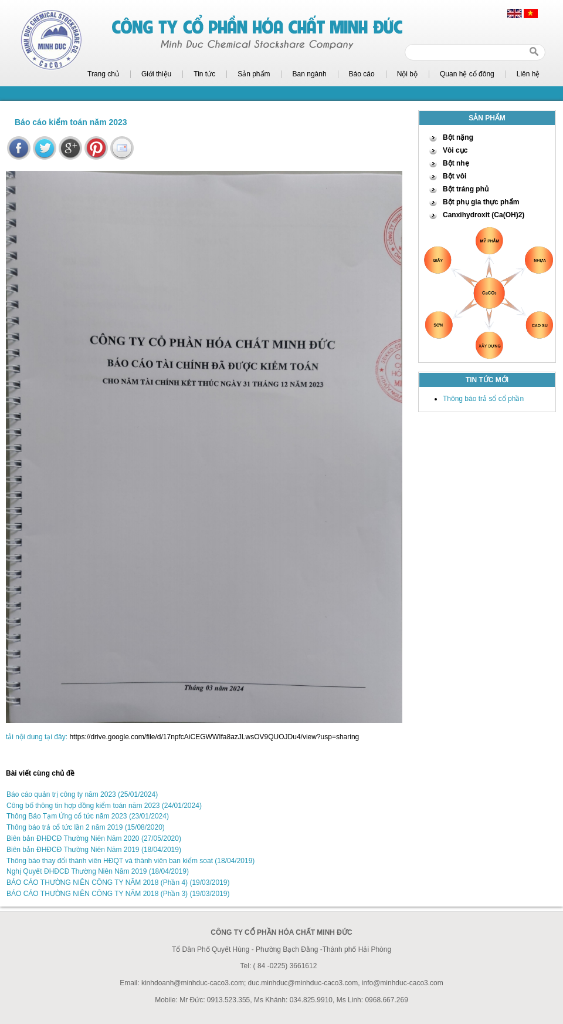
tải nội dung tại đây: (36, 737)
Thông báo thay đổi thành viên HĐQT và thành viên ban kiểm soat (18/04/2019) (130, 861)
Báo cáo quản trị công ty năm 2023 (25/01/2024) (82, 794)
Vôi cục (455, 150)
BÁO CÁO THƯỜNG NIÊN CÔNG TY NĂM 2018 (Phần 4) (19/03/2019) (117, 882)
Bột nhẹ (456, 163)
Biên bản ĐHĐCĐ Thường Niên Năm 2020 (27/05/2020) (93, 838)
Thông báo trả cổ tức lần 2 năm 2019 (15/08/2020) (85, 827)
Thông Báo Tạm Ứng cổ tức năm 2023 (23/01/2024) (87, 816)
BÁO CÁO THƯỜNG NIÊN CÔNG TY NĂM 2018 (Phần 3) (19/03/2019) (117, 894)
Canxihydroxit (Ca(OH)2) (483, 215)
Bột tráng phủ (466, 189)
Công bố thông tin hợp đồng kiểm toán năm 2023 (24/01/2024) (104, 805)
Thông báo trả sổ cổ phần (483, 399)
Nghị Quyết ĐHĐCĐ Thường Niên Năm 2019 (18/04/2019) (97, 871)
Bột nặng (458, 137)
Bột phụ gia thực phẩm (481, 202)
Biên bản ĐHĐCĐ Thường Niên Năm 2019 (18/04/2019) (93, 850)
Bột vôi (454, 176)
